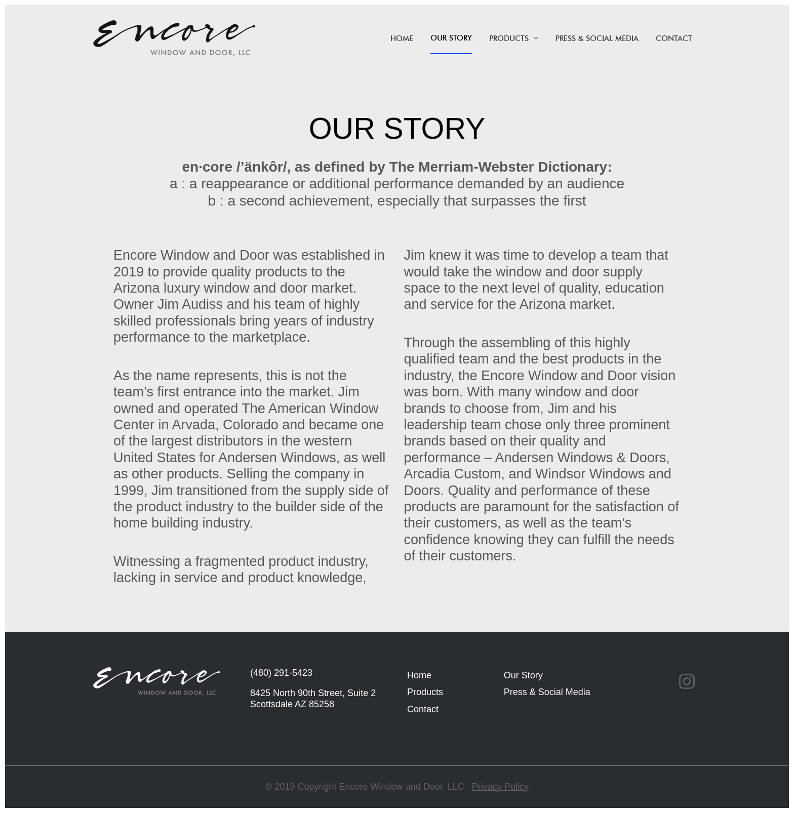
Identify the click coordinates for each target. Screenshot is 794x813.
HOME (401, 38)
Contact (674, 38)
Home (419, 675)
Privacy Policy (500, 787)
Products (509, 38)
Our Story (451, 38)
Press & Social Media (597, 38)
